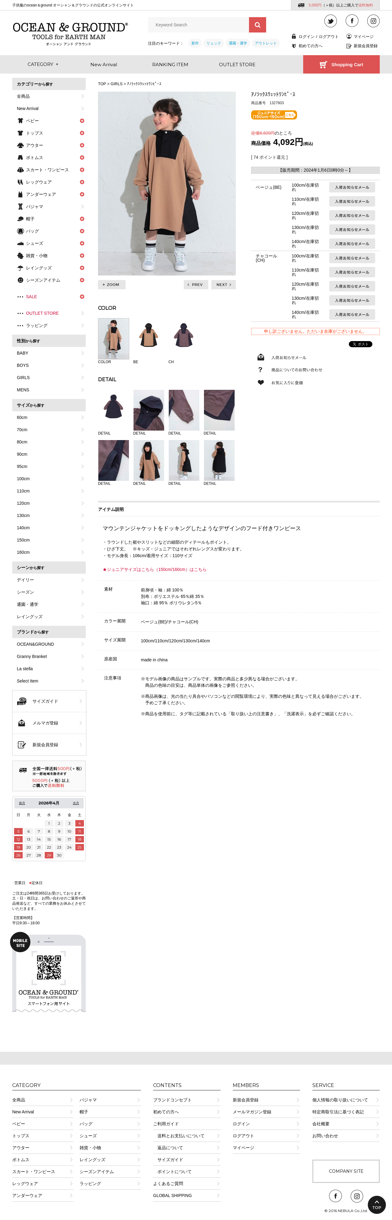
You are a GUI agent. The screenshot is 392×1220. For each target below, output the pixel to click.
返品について (168, 1147)
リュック (213, 43)
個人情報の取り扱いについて (340, 1099)
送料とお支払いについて (179, 1135)
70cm (22, 429)
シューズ (88, 1135)
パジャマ (34, 206)
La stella (25, 668)
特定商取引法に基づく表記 (338, 1111)
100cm (23, 478)
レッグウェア (25, 1183)
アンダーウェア (27, 1195)
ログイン (307, 36)
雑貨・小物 (90, 1147)
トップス (20, 1135)
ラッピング (36, 325)
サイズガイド (45, 701)
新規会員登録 (366, 46)
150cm (23, 540)
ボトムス (20, 1159)
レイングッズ (30, 616)
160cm (23, 552)
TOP (102, 84)
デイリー (25, 579)
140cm (23, 527)
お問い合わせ (325, 1135)
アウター (20, 1147)
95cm (22, 466)
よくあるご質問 (168, 1183)
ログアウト (329, 36)
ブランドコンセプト (172, 1099)
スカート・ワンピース (33, 1171)
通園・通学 (238, 43)
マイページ (364, 36)
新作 (195, 43)
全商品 (23, 96)
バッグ (86, 1123)
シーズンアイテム (97, 1171)
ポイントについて (172, 1171)
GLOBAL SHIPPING (172, 1195)
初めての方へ (310, 46)
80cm (22, 441)
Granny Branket (32, 656)
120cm (23, 503)
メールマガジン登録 (252, 1111)
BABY (22, 353)
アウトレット (266, 43)
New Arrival (28, 108)
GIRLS (23, 377)
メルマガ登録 (45, 722)
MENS (23, 389)
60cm (22, 417)
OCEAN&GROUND (35, 644)
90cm (22, 454)
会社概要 (321, 1123)
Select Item (27, 680)
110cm (23, 490)
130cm (23, 515)
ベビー (18, 1123)
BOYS (23, 365)
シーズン (25, 592)
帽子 (84, 1111)
